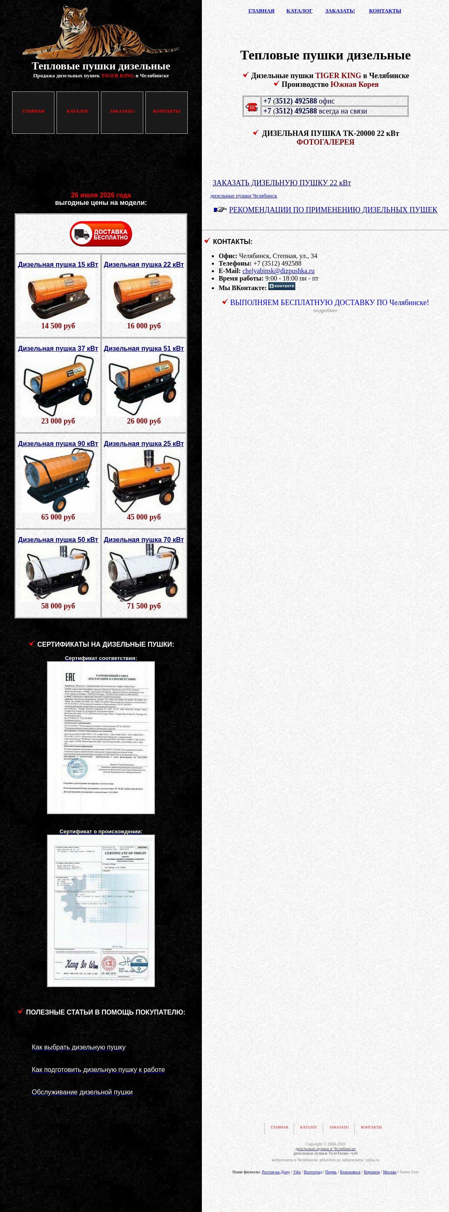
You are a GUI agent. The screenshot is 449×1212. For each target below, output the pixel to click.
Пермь (330, 1172)
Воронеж (372, 1172)
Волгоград (313, 1172)
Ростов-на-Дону (276, 1172)
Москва (389, 1172)
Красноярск (350, 1172)
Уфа (297, 1172)
